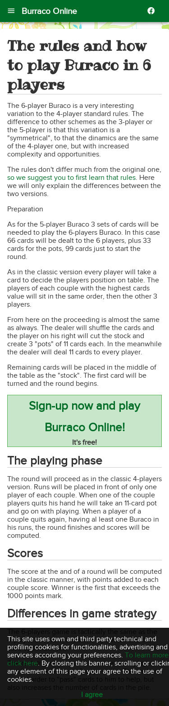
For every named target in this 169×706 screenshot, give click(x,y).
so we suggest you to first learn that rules (71, 178)
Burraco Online (49, 11)
